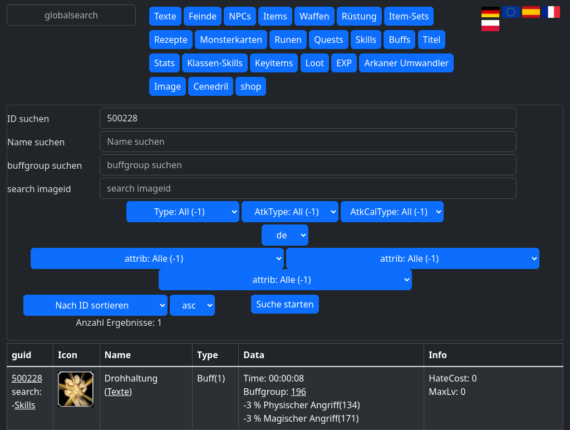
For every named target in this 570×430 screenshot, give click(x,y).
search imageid (39, 189)
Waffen (314, 16)
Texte (165, 16)
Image (167, 86)
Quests (328, 39)
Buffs (399, 39)
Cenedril (210, 86)
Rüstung (359, 16)
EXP (344, 63)
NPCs (240, 16)
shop (250, 86)
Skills (366, 39)
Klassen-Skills (215, 63)
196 (298, 391)
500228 (27, 378)
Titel (432, 39)
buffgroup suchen (44, 165)
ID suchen (28, 119)
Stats (164, 63)
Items (275, 16)
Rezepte (171, 39)
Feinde (203, 16)
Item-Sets (409, 16)
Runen (288, 39)
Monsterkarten (231, 39)
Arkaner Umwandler (406, 63)
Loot (315, 63)
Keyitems (274, 63)
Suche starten (284, 304)
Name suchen (36, 142)
